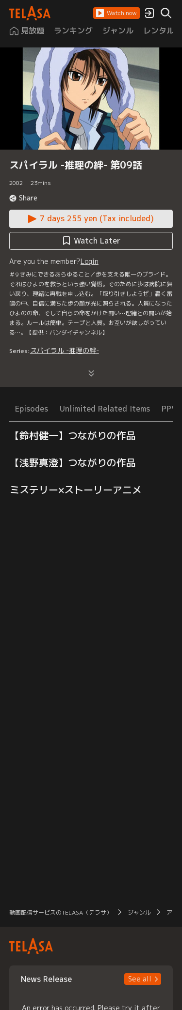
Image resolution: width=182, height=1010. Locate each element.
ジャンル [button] (139, 912)
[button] (116, 13)
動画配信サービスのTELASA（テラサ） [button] (60, 912)
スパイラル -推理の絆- (64, 350)
